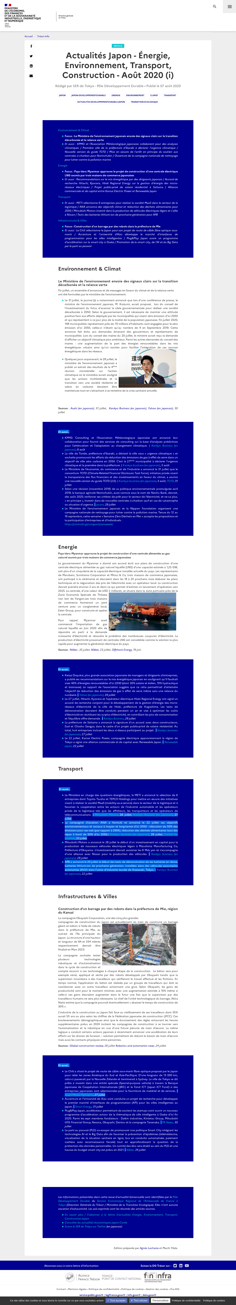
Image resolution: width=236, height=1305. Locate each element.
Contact (61, 1289)
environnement (135, 95)
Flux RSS (174, 1289)
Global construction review (86, 1045)
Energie (62, 165)
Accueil (29, 36)
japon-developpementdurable (88, 95)
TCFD (170, 481)
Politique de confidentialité (104, 1289)
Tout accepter (116, 1300)
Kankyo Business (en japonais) (127, 408)
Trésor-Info (43, 36)
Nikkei (74, 649)
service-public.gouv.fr (91, 1294)
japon (62, 95)
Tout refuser (139, 1300)
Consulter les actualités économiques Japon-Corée (96, 1222)
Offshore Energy (122, 649)
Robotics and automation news (135, 1045)
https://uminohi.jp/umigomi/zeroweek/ (89, 524)
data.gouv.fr (149, 1294)
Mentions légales (77, 1289)
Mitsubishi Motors (106, 814)
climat (154, 95)
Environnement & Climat (73, 130)
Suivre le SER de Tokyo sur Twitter (85, 1226)
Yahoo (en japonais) (160, 408)
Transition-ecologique (144, 101)
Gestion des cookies (157, 1289)
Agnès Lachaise (149, 1248)
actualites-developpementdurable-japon (101, 101)
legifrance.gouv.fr (115, 1294)
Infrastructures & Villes (72, 220)
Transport (64, 197)
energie (116, 95)
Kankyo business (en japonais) (141, 465)
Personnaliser (161, 1300)
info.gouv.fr (134, 1294)
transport (170, 95)
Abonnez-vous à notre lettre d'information (71, 1265)
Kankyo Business (114, 718)
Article (118, 45)
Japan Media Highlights (79, 1094)
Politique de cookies (132, 1289)
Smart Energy (83, 1106)
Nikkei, (130, 1149)
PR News (167, 1122)
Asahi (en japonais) (82, 408)
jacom (100, 504)
